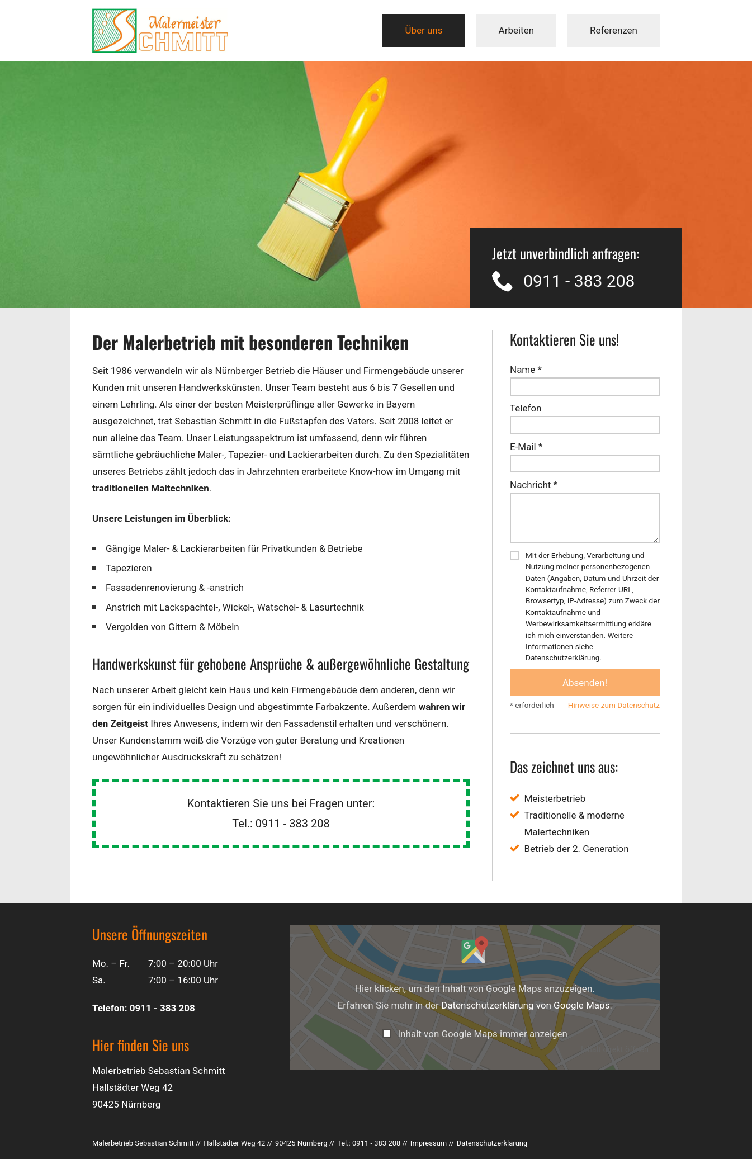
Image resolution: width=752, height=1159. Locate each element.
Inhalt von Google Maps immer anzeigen (482, 1033)
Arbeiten (517, 30)
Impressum (428, 1143)
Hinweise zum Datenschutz (614, 705)
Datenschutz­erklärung (492, 1143)
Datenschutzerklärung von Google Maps (525, 1005)
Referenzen (613, 30)
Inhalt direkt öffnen (615, 1049)
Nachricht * (533, 484)
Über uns (423, 30)
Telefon (525, 408)
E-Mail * (526, 446)
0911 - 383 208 (579, 281)
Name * (526, 369)
